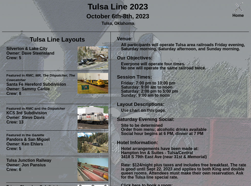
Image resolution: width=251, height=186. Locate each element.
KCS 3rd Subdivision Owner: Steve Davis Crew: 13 (35, 115)
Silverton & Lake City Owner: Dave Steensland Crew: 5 (30, 53)
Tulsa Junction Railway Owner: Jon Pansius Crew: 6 (28, 165)
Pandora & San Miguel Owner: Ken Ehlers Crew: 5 (28, 142)
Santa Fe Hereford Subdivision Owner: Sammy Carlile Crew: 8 (40, 84)
